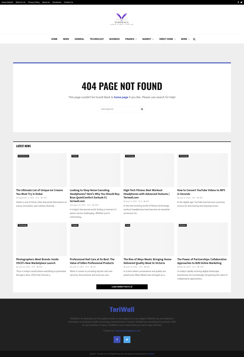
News (66, 39)
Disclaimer (56, 2)
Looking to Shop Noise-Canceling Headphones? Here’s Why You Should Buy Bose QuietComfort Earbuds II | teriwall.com (95, 196)
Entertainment (23, 156)
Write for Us (21, 2)
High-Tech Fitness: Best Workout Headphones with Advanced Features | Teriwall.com (146, 194)
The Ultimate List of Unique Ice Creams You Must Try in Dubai (39, 192)
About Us (46, 2)
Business (114, 39)
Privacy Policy (34, 2)
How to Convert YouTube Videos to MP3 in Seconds (201, 192)
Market (146, 39)
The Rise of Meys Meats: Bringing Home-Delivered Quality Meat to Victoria (148, 261)
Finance (129, 39)
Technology (97, 39)
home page (121, 97)
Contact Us (68, 2)
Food (127, 225)
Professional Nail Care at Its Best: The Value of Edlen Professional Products (92, 261)
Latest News (23, 146)
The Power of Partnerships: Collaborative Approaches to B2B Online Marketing (202, 261)
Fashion (75, 156)
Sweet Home (166, 39)
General (79, 39)
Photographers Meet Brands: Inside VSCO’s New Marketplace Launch (37, 261)
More (184, 39)
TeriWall (122, 310)
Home (54, 39)
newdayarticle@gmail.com (128, 330)
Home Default (7, 2)
